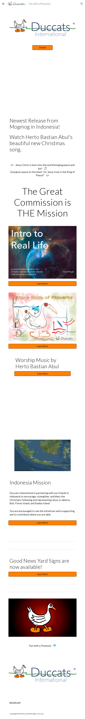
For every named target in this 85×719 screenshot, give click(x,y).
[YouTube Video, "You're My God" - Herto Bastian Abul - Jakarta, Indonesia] (42, 403)
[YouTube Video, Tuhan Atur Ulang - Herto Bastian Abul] (42, 87)
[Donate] (42, 48)
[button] (3, 3)
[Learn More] (42, 374)
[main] (42, 136)
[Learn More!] (42, 284)
